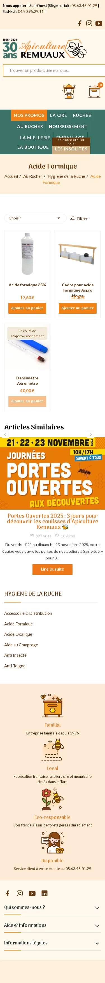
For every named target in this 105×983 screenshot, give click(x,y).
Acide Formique (18, 623)
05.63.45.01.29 (84, 5)
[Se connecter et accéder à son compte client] (69, 91)
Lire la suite (52, 569)
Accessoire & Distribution (28, 613)
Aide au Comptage (21, 644)
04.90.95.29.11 (31, 11)
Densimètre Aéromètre (27, 380)
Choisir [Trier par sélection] (35, 218)
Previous (5, 434)
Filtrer (82, 218)
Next (90, 434)
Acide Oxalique (18, 634)
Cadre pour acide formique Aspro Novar (78, 290)
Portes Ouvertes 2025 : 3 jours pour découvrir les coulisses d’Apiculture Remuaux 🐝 (52, 522)
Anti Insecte (15, 655)
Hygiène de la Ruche (33, 595)
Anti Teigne (14, 665)
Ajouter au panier (27, 308)
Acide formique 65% (27, 284)
